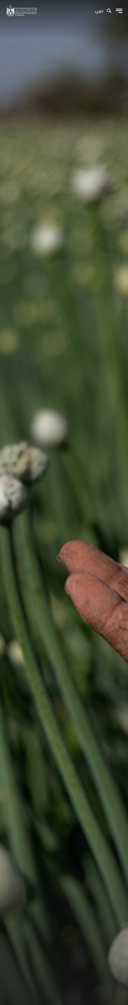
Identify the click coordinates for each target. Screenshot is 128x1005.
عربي (99, 11)
